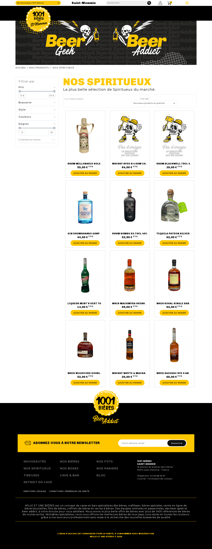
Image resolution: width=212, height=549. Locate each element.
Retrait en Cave (38, 482)
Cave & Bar (69, 475)
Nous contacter (185, 12)
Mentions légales (35, 491)
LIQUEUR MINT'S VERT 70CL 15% (89, 303)
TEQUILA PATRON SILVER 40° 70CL (179, 233)
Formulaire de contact (160, 478)
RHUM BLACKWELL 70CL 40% (175, 163)
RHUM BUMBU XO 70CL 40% (129, 233)
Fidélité (152, 12)
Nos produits (116, 12)
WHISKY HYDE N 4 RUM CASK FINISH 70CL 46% (142, 163)
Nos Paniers (107, 468)
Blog (165, 12)
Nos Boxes (69, 468)
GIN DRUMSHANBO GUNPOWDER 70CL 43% (95, 233)
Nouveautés (35, 461)
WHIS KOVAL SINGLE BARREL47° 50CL (181, 303)
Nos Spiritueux (37, 468)
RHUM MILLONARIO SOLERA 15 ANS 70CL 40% (97, 163)
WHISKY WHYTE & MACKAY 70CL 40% (136, 373)
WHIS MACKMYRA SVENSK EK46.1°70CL (138, 303)
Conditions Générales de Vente (69, 491)
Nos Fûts (104, 461)
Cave (99, 12)
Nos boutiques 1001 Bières (30, 3)
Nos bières (69, 461)
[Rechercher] (128, 3)
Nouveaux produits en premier (155, 103)
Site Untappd (187, 3)
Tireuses (136, 12)
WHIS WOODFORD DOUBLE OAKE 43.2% (93, 373)
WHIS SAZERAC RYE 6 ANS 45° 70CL (179, 373)
